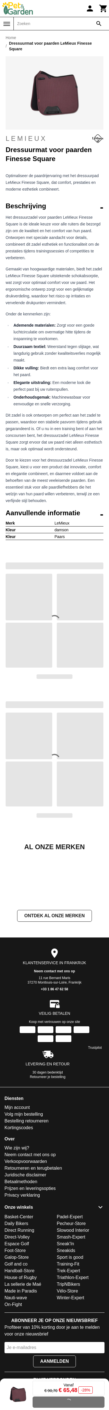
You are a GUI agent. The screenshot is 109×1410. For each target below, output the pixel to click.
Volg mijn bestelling (23, 1170)
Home (11, 37)
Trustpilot (95, 1104)
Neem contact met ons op (54, 1027)
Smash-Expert (71, 1293)
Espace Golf (16, 1300)
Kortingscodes (18, 1183)
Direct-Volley (17, 1293)
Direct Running (19, 1286)
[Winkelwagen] (103, 8)
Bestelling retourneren (26, 1177)
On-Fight (13, 1360)
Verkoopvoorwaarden (25, 1217)
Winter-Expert (70, 1354)
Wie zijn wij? (16, 1204)
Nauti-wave (15, 1354)
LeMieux (54, 138)
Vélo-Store (67, 1347)
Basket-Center (18, 1273)
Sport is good (70, 1313)
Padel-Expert (70, 1273)
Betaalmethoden (20, 1237)
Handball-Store (19, 1327)
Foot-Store (15, 1306)
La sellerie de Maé (22, 1340)
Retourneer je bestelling (47, 1133)
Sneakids (66, 1306)
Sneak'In (65, 1300)
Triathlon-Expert (72, 1333)
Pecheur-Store (71, 1279)
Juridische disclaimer (25, 1231)
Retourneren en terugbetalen (33, 1224)
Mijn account (17, 1163)
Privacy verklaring (22, 1251)
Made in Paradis (20, 1347)
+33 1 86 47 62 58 (54, 1045)
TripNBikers (68, 1340)
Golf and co (16, 1320)
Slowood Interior (73, 1286)
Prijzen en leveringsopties (30, 1244)
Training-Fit (68, 1320)
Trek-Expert (68, 1327)
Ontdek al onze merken (54, 972)
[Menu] (6, 24)
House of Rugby (20, 1333)
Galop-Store (16, 1313)
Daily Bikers (16, 1279)
